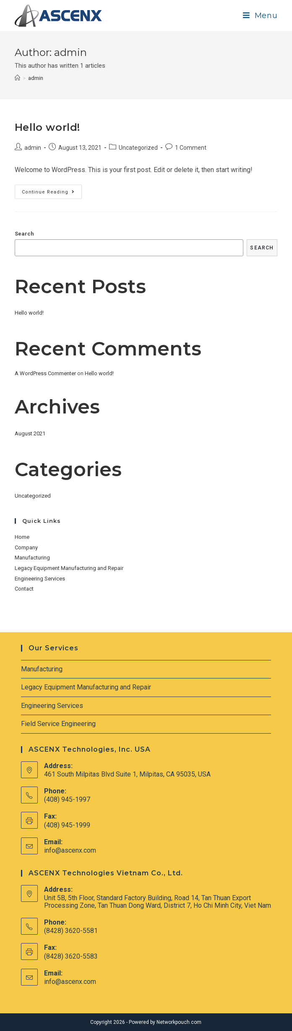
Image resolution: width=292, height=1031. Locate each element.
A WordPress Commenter (45, 373)
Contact (24, 589)
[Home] (17, 78)
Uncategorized (138, 147)
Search (24, 234)
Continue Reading (52, 193)
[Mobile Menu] (260, 15)
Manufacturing (32, 557)
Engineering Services (40, 578)
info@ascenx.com (70, 850)
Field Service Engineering (58, 724)
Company (26, 547)
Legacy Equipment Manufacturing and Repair (69, 568)
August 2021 (30, 433)
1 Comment (190, 147)
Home (22, 537)
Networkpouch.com (178, 1022)
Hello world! (47, 127)
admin (32, 147)
